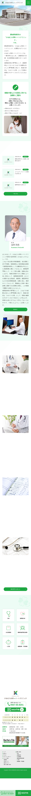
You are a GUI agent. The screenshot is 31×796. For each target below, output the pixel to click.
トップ (5, 764)
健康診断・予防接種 (22, 777)
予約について (8, 777)
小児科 (19, 775)
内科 (19, 766)
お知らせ (5, 766)
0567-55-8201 (18, 103)
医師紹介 (7, 775)
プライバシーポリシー (8, 771)
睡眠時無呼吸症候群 (22, 773)
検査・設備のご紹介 (9, 781)
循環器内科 (20, 768)
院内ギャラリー (8, 779)
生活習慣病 (20, 771)
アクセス (5, 768)
